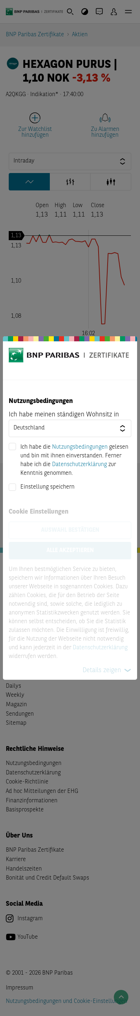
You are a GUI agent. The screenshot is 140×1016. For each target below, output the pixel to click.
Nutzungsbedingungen (80, 447)
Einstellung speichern (47, 487)
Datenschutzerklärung (79, 465)
